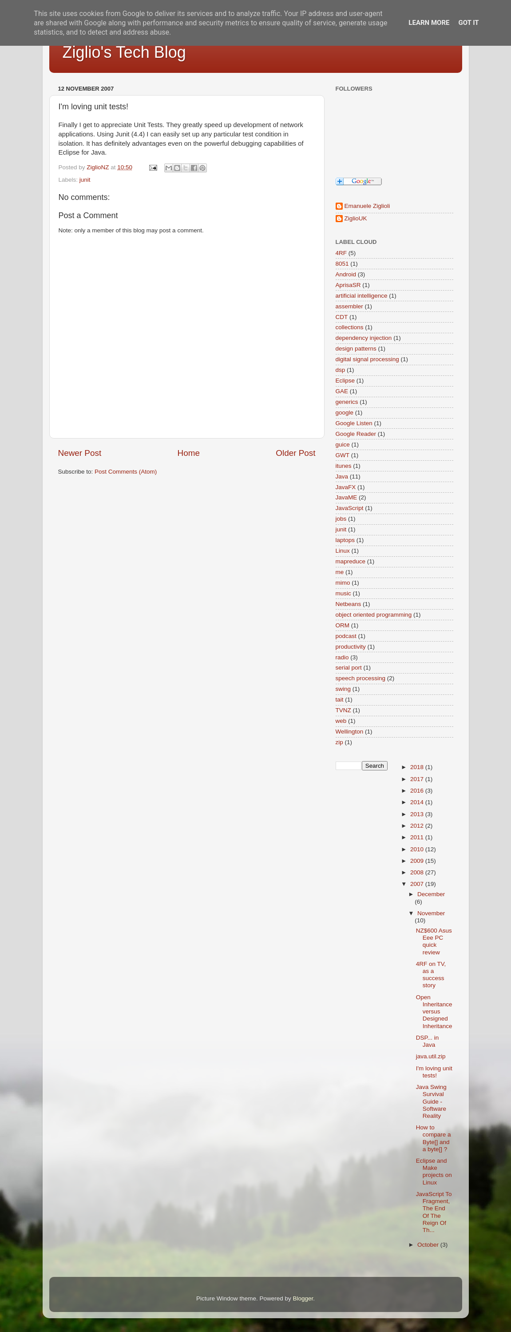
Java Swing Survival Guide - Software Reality (431, 1101)
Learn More (428, 23)
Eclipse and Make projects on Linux (434, 1171)
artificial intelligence (362, 295)
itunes (344, 466)
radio (342, 657)
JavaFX (346, 487)
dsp (340, 370)
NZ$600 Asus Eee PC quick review (434, 941)
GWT (343, 455)
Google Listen (354, 423)
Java (342, 476)
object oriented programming (374, 614)
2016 (417, 790)
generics (347, 402)
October (428, 1244)
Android (346, 274)
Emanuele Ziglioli (367, 206)
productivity (351, 646)
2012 (417, 825)
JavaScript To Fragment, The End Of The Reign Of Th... (434, 1212)
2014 (417, 802)
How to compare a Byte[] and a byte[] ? (433, 1138)
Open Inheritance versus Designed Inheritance (434, 1011)
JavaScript (350, 508)
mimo (343, 582)
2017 (417, 779)
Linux (343, 550)
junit (85, 179)
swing (343, 689)
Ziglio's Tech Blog (124, 52)
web (341, 721)
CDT (342, 317)
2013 (417, 814)
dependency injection (364, 338)
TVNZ (343, 710)
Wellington (350, 731)
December (431, 894)
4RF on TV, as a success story (431, 975)
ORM (343, 625)
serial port (349, 667)
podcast (346, 636)
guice (343, 444)
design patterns (356, 348)
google (345, 412)
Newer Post (80, 453)
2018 (417, 767)
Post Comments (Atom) (126, 471)
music (343, 593)
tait (340, 699)
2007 (417, 884)
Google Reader (356, 434)
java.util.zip (431, 1056)
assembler (349, 306)
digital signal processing (367, 359)
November (431, 913)
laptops (345, 540)
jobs (341, 518)
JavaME (346, 497)
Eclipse (345, 380)
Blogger (303, 1298)
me (340, 572)
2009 (417, 860)
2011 (417, 837)
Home (189, 453)
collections (350, 327)
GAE (342, 391)
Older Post (295, 453)
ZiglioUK (356, 218)
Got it (468, 23)
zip (339, 742)
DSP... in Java (427, 1041)
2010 (417, 849)
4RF (341, 253)
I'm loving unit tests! (434, 1072)
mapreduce (351, 561)
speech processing (361, 678)
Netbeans (348, 604)
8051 (342, 263)
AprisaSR (348, 285)
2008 (417, 872)
